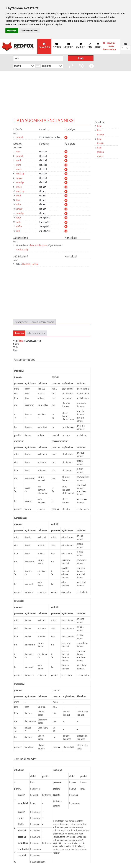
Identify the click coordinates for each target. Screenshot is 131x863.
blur (18, 151)
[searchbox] (38, 58)
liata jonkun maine (100, 151)
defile (19, 226)
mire (18, 165)
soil (18, 231)
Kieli (125, 44)
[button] (127, 48)
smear (19, 178)
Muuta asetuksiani (29, 30)
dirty (18, 217)
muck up (20, 173)
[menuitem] (44, 46)
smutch (19, 137)
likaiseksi (26, 264)
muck (18, 169)
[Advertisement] (65, 93)
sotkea (35, 264)
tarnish (19, 249)
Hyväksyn (11, 30)
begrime (43, 245)
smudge (20, 182)
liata (20, 341)
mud (18, 160)
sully (18, 222)
